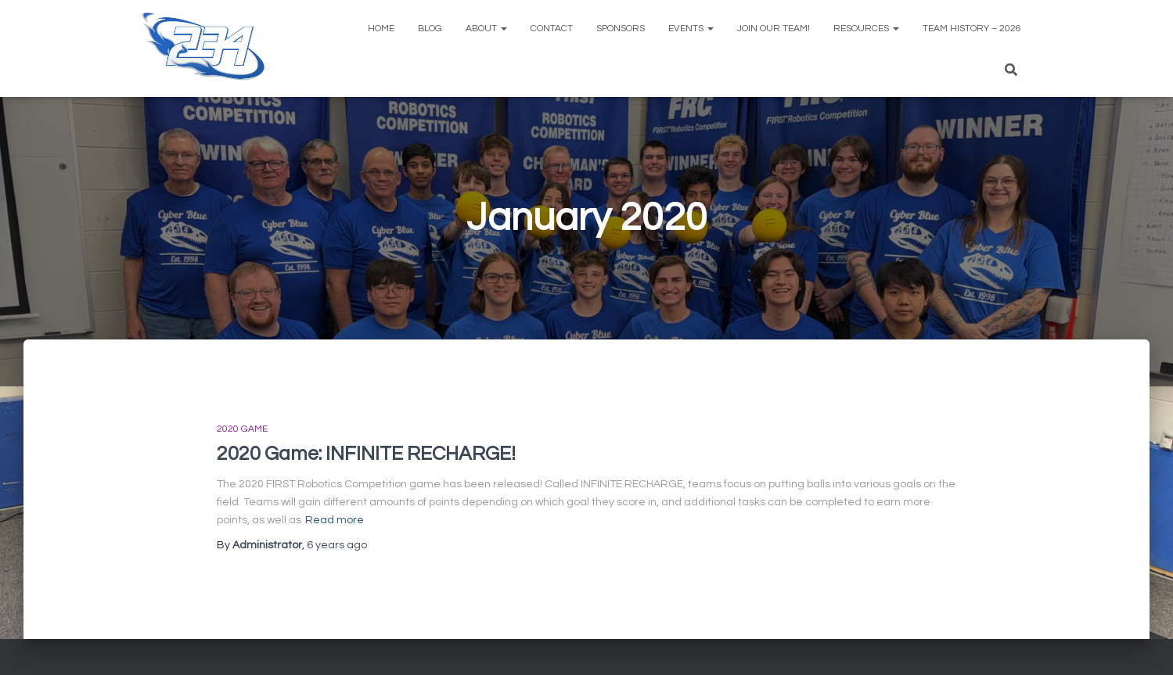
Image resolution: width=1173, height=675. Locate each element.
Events (691, 28)
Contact (552, 28)
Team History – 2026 (972, 28)
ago (337, 545)
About (486, 28)
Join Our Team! (773, 28)
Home (381, 28)
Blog (430, 28)
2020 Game (242, 429)
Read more (334, 520)
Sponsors (620, 28)
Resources (866, 28)
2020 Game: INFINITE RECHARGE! (366, 453)
